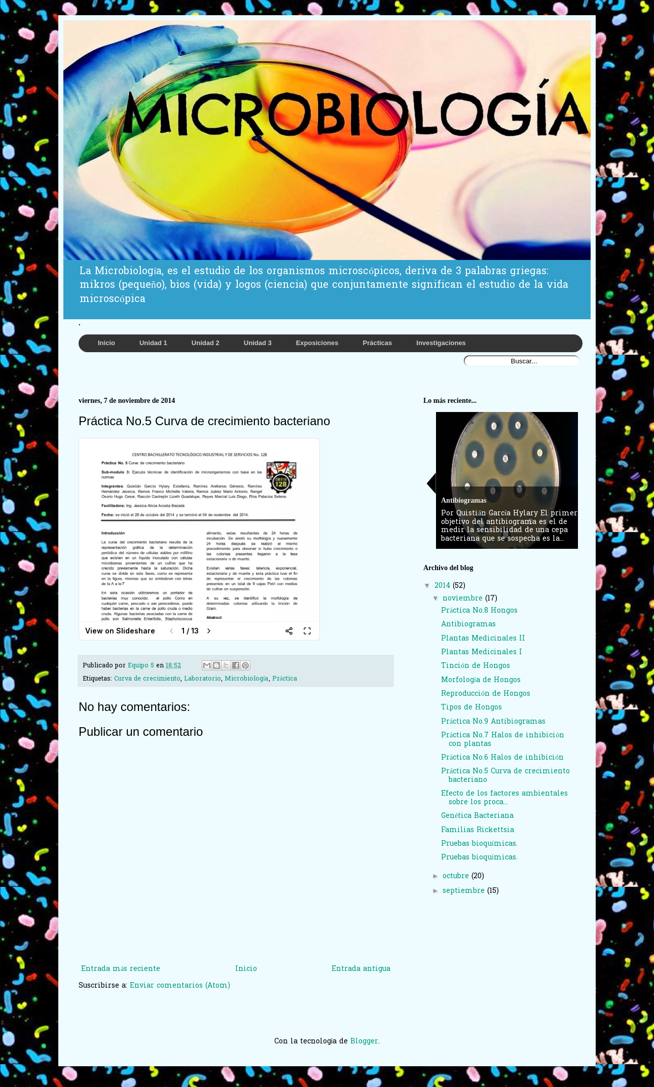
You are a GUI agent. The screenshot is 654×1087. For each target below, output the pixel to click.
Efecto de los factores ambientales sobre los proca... (504, 798)
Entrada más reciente (120, 969)
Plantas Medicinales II (483, 638)
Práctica (285, 679)
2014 (443, 586)
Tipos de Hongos (471, 707)
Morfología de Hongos (481, 680)
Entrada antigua (361, 969)
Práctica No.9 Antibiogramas (493, 722)
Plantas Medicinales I (481, 652)
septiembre (465, 891)
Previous (431, 483)
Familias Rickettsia (477, 830)
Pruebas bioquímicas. (479, 844)
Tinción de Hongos (475, 666)
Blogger (364, 1041)
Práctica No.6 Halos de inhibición (502, 758)
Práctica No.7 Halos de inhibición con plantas (502, 739)
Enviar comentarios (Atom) (180, 986)
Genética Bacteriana (477, 816)
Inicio (246, 969)
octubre (457, 876)
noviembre (464, 598)
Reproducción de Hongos (485, 694)
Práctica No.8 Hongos (479, 611)
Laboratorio (202, 679)
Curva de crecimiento (147, 679)
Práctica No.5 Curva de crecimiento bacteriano (505, 775)
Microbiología (247, 679)
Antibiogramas (468, 624)
